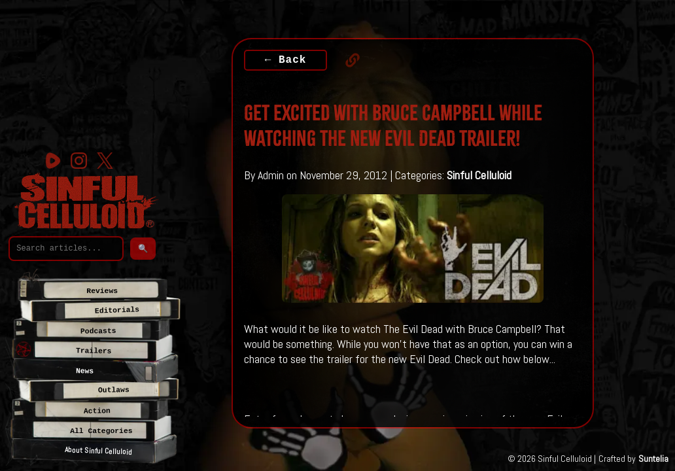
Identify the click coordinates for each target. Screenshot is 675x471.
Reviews (102, 291)
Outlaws (114, 390)
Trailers (94, 351)
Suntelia (653, 458)
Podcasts (98, 331)
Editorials (117, 310)
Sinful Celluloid (479, 175)
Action (97, 411)
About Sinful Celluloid (98, 451)
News (85, 371)
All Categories (101, 431)
